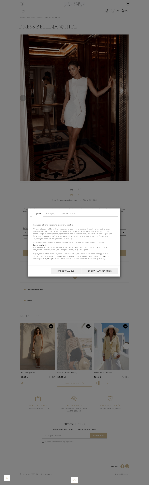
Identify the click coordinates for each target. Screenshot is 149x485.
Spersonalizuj (66, 271)
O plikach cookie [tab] (67, 213)
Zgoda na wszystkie (100, 271)
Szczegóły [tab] (50, 213)
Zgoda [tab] (37, 213)
